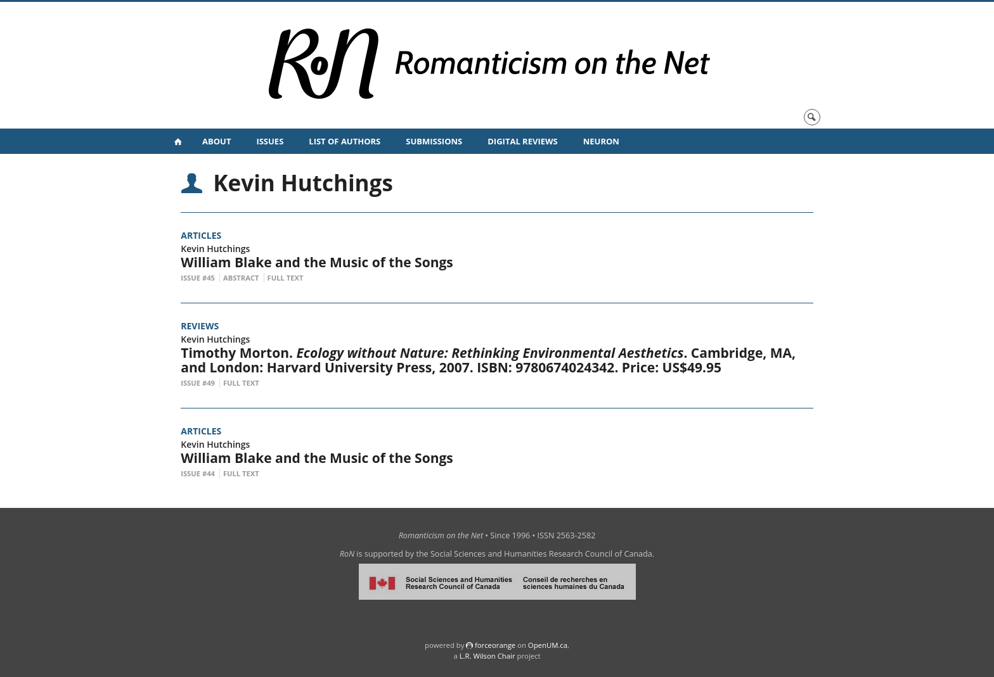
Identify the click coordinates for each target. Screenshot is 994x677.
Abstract (241, 277)
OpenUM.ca (547, 645)
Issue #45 (198, 277)
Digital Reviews (522, 141)
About (216, 141)
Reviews (200, 326)
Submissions (434, 141)
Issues (269, 141)
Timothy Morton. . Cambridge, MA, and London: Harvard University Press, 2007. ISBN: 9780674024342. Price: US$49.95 (488, 360)
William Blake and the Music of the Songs (317, 262)
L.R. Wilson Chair (487, 656)
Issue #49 (198, 383)
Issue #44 (198, 473)
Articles (201, 235)
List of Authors (344, 141)
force (495, 645)
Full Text (286, 277)
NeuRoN (601, 141)
